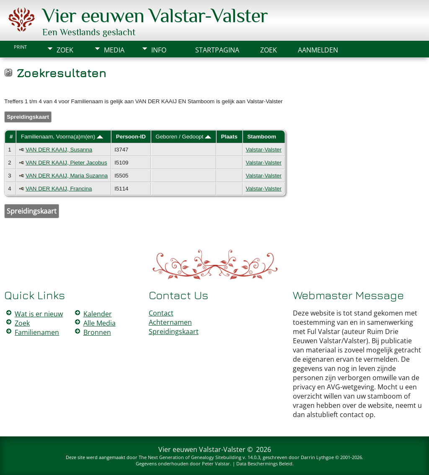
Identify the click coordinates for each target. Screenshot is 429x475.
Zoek (65, 50)
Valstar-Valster (264, 149)
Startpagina (217, 50)
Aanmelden (318, 50)
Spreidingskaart (28, 117)
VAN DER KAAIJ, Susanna (59, 149)
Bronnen (97, 332)
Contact (161, 313)
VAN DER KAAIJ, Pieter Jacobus (66, 162)
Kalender (97, 313)
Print (20, 47)
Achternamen (170, 322)
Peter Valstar (216, 463)
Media (114, 50)
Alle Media (99, 323)
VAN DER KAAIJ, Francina (59, 188)
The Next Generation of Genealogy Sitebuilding (190, 457)
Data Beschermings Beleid (264, 463)
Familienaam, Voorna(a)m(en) (62, 136)
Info (158, 50)
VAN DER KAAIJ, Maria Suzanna (67, 175)
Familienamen (37, 332)
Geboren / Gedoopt (183, 136)
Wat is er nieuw (39, 313)
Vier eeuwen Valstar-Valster (155, 15)
